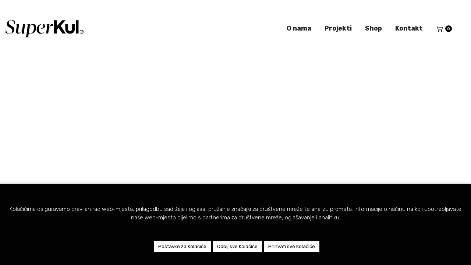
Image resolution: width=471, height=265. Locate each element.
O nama (299, 28)
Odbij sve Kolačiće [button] (237, 246)
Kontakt (409, 28)
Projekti (338, 28)
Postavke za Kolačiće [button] (182, 246)
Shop (373, 28)
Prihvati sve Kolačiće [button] (291, 246)
